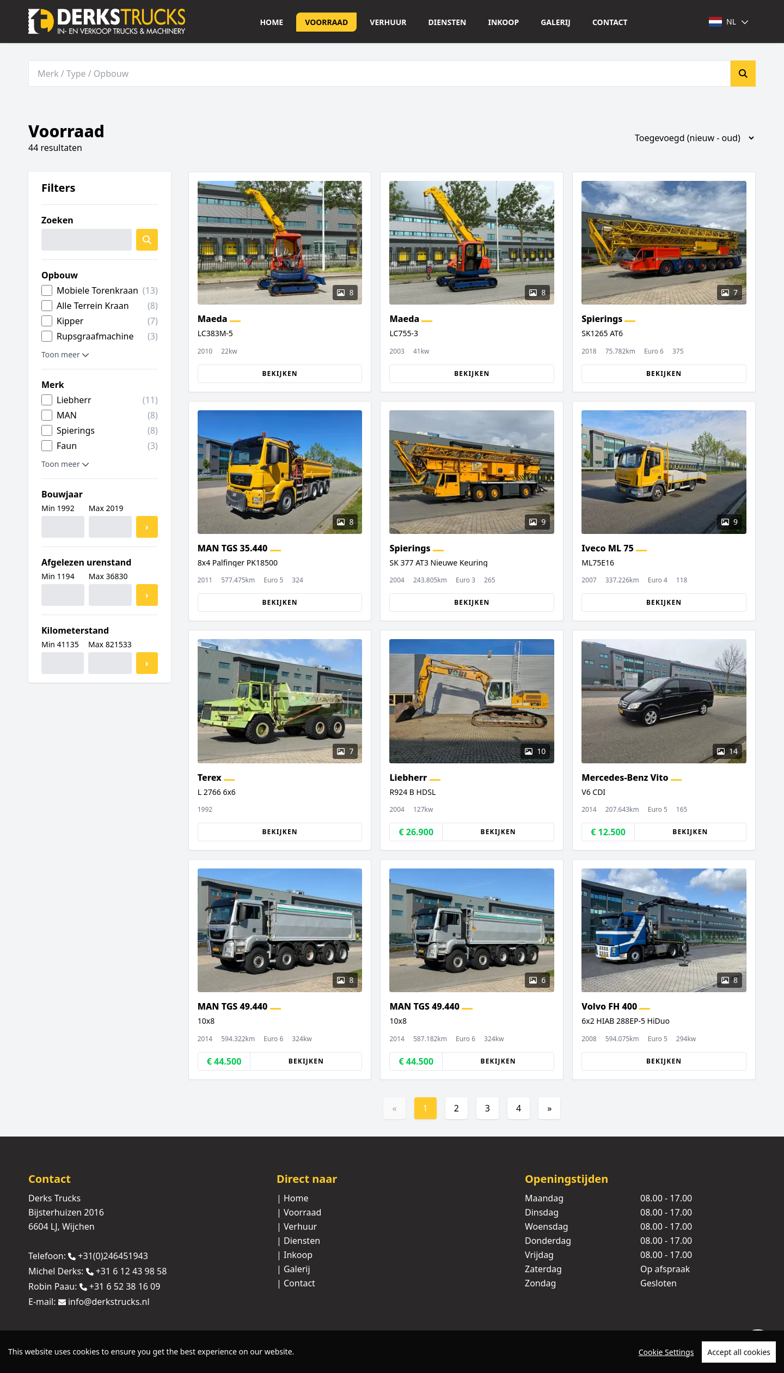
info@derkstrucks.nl (109, 1302)
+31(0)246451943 (113, 1256)
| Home (293, 1198)
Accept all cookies (738, 1352)
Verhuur (388, 22)
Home (271, 22)
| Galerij (293, 1269)
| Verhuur (297, 1226)
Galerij (556, 22)
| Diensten (298, 1241)
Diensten (447, 22)
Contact (610, 22)
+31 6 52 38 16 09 (125, 1286)
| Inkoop (295, 1255)
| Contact (296, 1283)
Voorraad (326, 22)
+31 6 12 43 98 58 (131, 1271)
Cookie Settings (666, 1352)
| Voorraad (299, 1212)
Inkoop (503, 22)
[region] (392, 1352)
